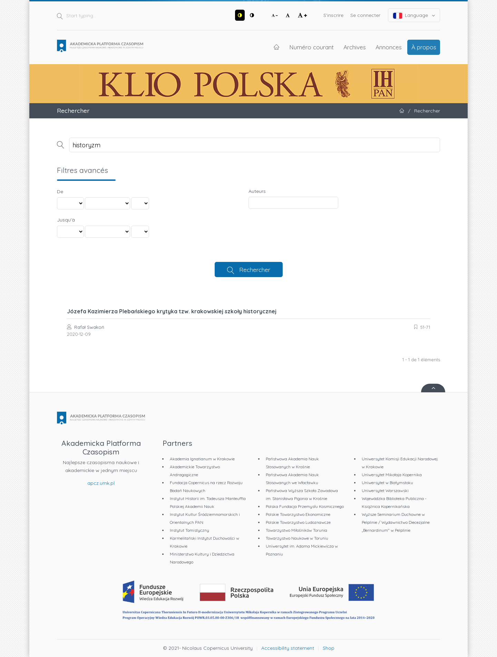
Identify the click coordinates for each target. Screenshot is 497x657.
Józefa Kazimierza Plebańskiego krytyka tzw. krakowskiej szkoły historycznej (171, 311)
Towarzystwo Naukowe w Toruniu (297, 538)
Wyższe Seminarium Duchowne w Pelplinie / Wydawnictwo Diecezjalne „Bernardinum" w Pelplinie (396, 522)
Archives (354, 47)
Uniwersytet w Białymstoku (387, 482)
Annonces (389, 47)
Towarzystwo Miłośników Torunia (296, 530)
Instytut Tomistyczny (189, 530)
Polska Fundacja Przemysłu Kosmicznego (305, 506)
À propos (423, 47)
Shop (328, 648)
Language (414, 15)
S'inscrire (333, 15)
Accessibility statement (287, 648)
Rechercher (254, 269)
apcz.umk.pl (101, 483)
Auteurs (257, 191)
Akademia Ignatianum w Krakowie (202, 458)
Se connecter (365, 15)
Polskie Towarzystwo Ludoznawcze (298, 522)
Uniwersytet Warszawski (385, 490)
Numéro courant (311, 47)
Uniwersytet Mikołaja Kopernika (392, 474)
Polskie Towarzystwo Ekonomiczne (298, 514)
